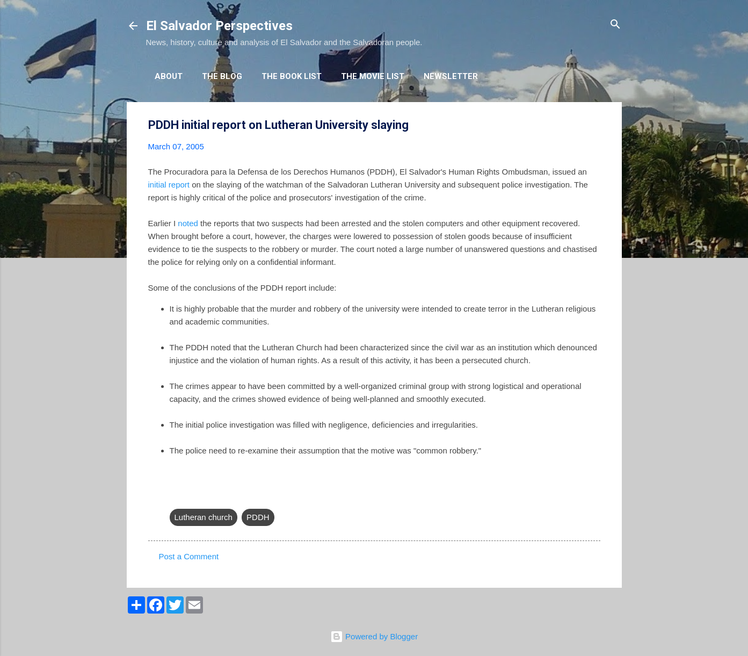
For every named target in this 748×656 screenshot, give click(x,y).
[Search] (615, 25)
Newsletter (451, 76)
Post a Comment (189, 556)
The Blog (222, 76)
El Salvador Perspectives (219, 25)
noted (188, 223)
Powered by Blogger (374, 636)
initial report (169, 184)
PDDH (258, 517)
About (169, 76)
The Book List (292, 76)
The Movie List (372, 76)
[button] (593, 125)
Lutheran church (204, 517)
